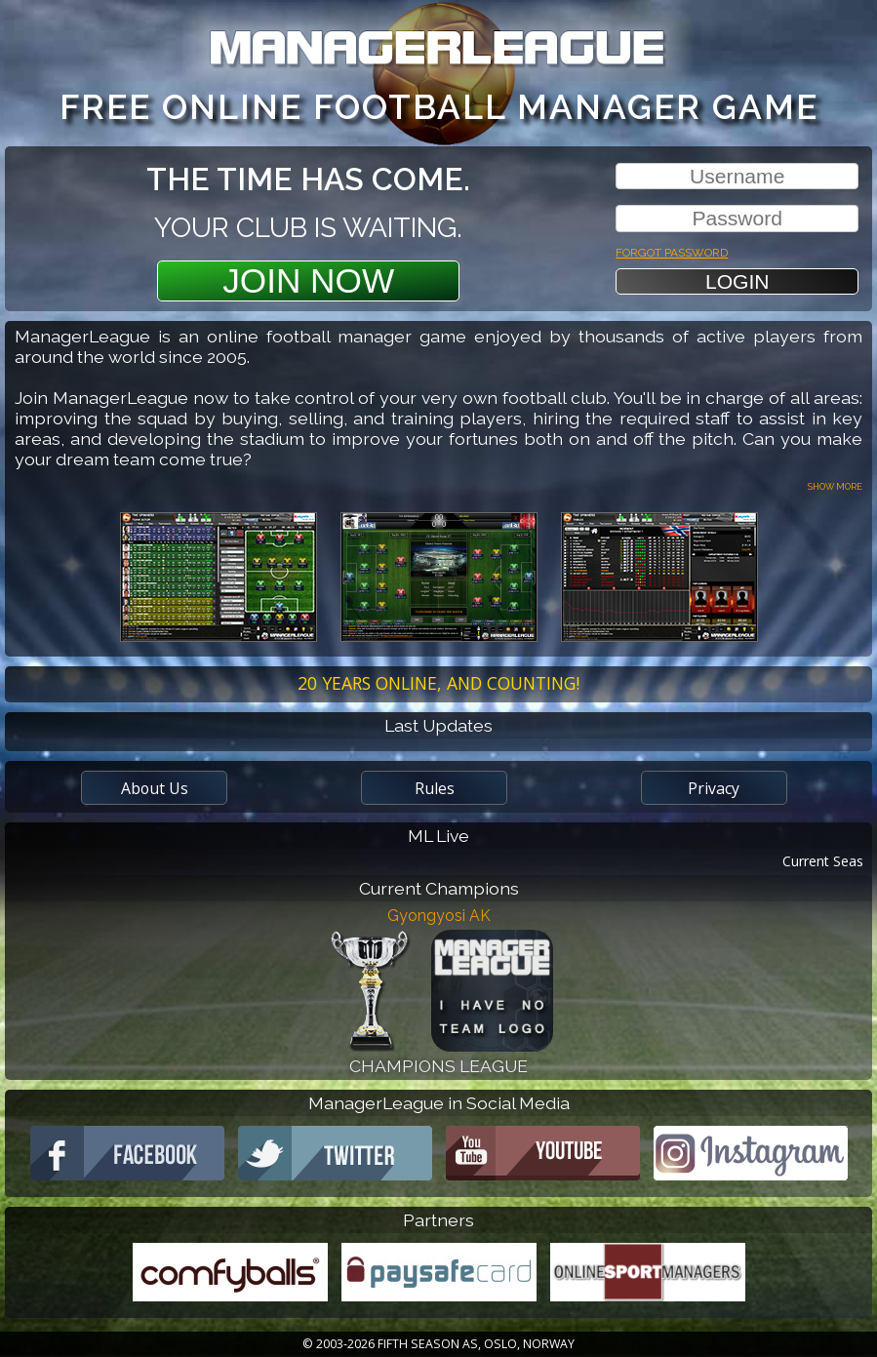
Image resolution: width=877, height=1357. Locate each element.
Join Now (308, 280)
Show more (835, 485)
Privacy (713, 788)
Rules (435, 788)
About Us (154, 788)
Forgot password (672, 250)
